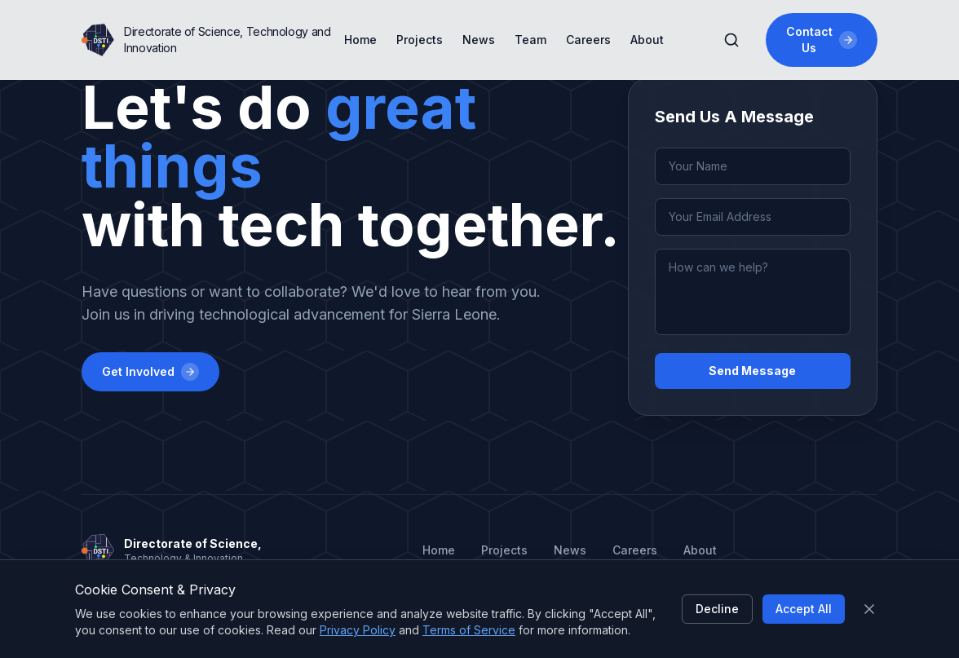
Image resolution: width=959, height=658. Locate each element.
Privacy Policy (358, 630)
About (647, 39)
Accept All (804, 609)
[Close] (869, 609)
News (478, 39)
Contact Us (821, 39)
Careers (588, 39)
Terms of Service (468, 630)
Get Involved (150, 372)
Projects (419, 39)
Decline (717, 609)
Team (530, 39)
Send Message (752, 371)
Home (360, 39)
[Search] (731, 40)
